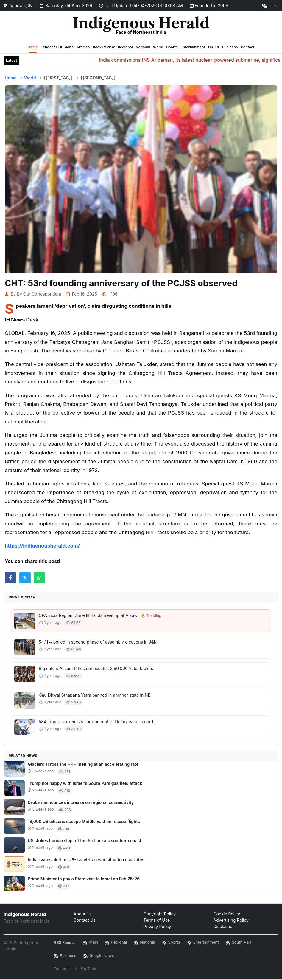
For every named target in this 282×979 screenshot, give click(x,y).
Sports (171, 47)
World (158, 47)
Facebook (63, 968)
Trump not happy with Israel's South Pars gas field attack (85, 783)
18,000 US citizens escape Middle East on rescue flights (84, 821)
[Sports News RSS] (171, 942)
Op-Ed (213, 47)
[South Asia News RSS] (238, 942)
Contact (247, 47)
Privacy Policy (157, 926)
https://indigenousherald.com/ (42, 546)
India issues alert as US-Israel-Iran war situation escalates (86, 859)
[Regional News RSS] (116, 942)
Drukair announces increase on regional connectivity (81, 802)
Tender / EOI (51, 47)
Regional (125, 47)
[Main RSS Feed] (90, 942)
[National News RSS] (144, 942)
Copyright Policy (160, 913)
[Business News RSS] (65, 956)
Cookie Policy (226, 913)
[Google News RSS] (98, 956)
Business (230, 47)
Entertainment (193, 47)
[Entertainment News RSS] (203, 942)
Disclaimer (223, 926)
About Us (83, 913)
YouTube (88, 968)
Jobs (69, 47)
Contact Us (85, 920)
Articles (83, 47)
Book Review (104, 47)
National (143, 47)
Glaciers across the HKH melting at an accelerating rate (83, 764)
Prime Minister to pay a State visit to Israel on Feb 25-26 (84, 878)
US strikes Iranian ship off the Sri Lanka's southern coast (84, 840)
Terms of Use (157, 920)
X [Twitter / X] (76, 968)
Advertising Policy (231, 920)
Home (33, 47)
